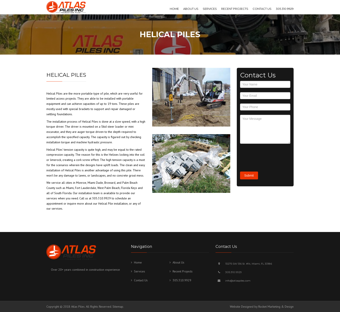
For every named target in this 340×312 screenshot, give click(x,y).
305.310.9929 (285, 8)
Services (210, 8)
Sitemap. (118, 307)
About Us (190, 8)
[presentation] (273, 156)
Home (174, 8)
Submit (249, 175)
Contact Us (262, 8)
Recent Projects (234, 8)
